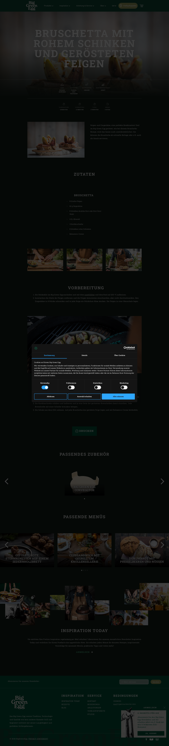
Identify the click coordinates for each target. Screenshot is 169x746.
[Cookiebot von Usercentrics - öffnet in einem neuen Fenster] (124, 348)
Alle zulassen (118, 396)
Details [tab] (84, 355)
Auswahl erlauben (84, 396)
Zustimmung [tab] (49, 355)
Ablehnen (51, 396)
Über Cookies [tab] (119, 355)
